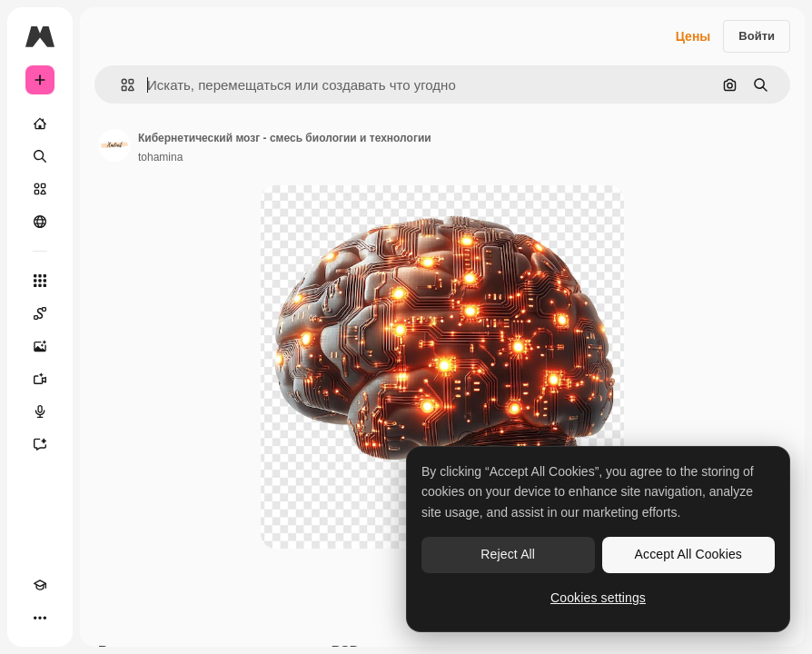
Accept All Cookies (688, 554)
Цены (693, 36)
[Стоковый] (39, 188)
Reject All (507, 554)
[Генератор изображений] (39, 346)
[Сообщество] (39, 221)
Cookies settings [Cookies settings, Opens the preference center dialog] (598, 597)
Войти (756, 36)
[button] (120, 85)
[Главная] (39, 123)
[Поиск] (39, 156)
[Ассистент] (39, 444)
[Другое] (39, 617)
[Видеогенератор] (39, 378)
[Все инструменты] (39, 280)
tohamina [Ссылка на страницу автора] (160, 157)
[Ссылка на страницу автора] (114, 145)
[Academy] (39, 585)
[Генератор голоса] (39, 411)
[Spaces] (39, 313)
